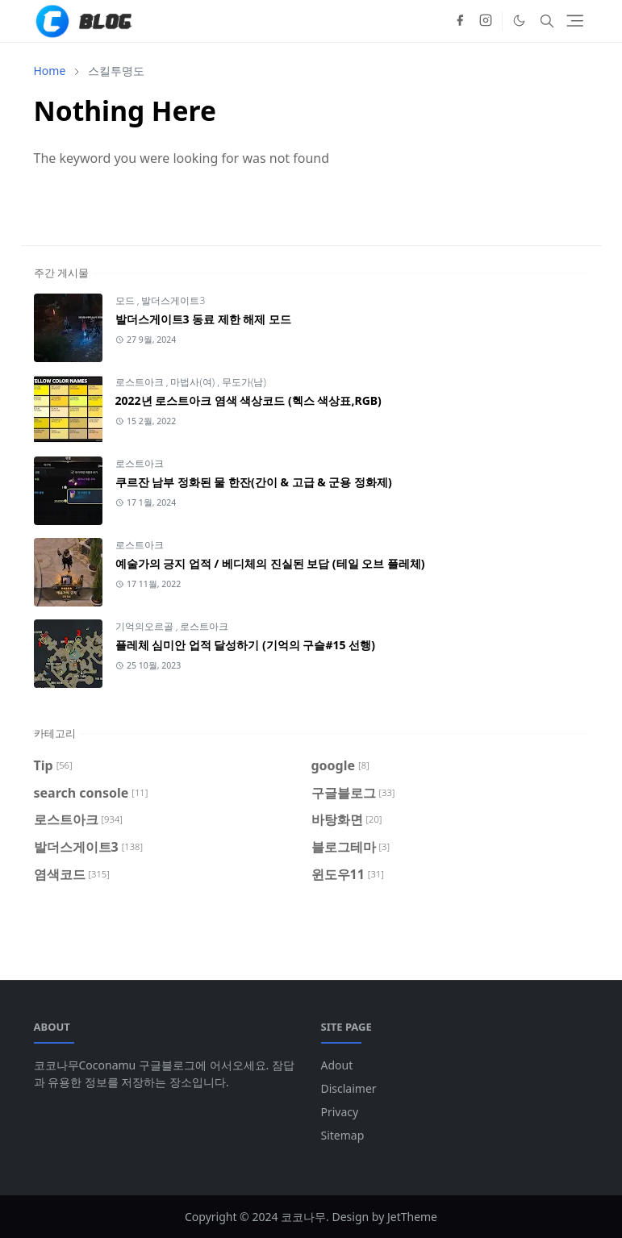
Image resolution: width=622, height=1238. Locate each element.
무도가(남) (244, 382)
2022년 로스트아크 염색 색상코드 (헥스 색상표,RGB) (248, 400)
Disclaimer (349, 1088)
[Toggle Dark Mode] (519, 20)
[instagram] (486, 21)
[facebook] (460, 21)
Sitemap (343, 1135)
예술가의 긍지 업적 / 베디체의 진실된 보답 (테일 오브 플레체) (270, 563)
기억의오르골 (145, 626)
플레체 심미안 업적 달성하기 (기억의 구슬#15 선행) (245, 644)
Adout (337, 1065)
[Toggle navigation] (574, 20)
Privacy (340, 1111)
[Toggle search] (546, 20)
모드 (126, 300)
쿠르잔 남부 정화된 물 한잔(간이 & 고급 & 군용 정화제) (253, 482)
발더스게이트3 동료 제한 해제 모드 (203, 319)
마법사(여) (193, 382)
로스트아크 (140, 382)
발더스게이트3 (173, 300)
